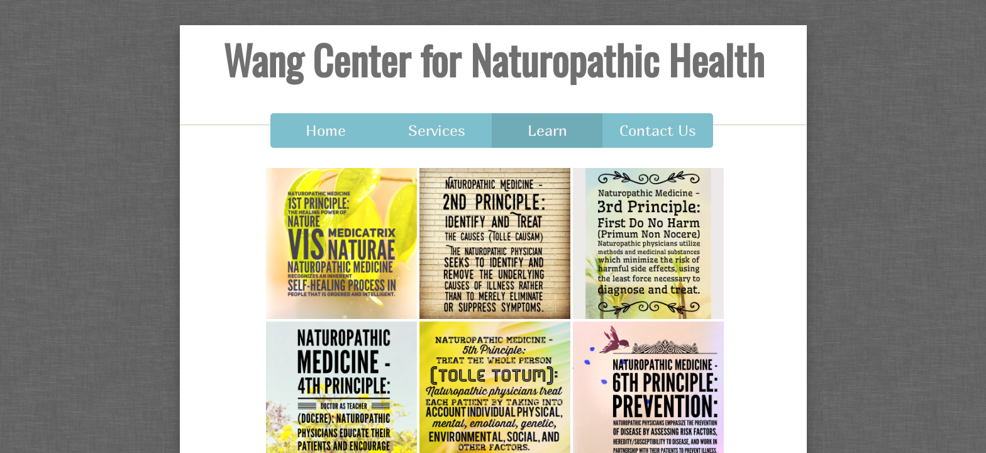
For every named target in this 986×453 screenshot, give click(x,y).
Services (436, 130)
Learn (547, 130)
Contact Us (657, 130)
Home (326, 130)
